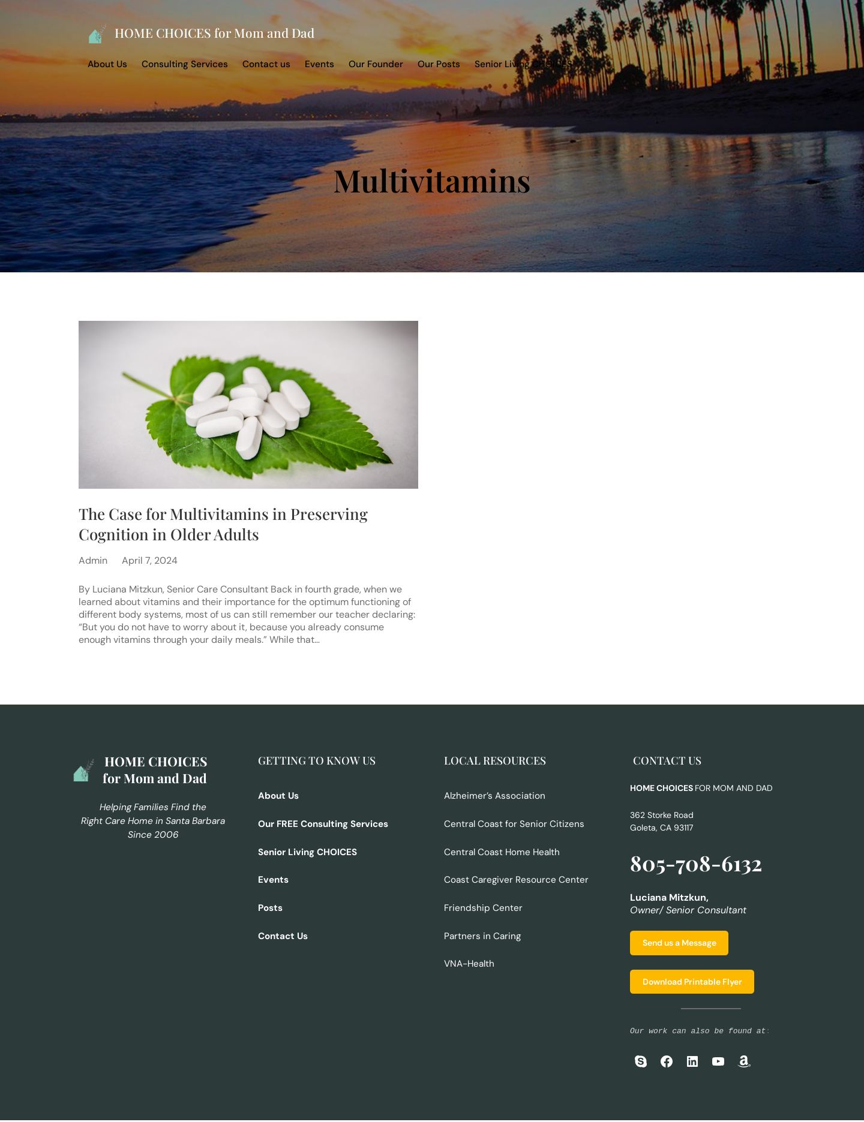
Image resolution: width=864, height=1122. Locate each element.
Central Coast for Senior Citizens (514, 825)
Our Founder (376, 64)
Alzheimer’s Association (494, 798)
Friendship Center (483, 908)
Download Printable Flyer (692, 983)
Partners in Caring (482, 936)
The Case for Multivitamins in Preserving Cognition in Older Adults (225, 524)
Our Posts (439, 64)
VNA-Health (469, 964)
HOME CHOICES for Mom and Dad (217, 32)
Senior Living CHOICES (523, 64)
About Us (107, 64)
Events (319, 64)
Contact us (266, 64)
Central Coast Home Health (502, 853)
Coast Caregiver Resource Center (516, 880)
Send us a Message (679, 944)
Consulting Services (185, 64)
